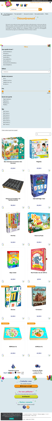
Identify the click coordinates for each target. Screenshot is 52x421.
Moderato (6, 103)
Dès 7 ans (6, 124)
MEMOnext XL (13, 346)
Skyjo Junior (13, 272)
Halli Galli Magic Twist (39, 198)
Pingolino (39, 161)
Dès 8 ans (6, 117)
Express (6, 101)
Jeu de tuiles (7, 61)
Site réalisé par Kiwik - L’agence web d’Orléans (26, 419)
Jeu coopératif (7, 59)
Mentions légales (41, 414)
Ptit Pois (13, 235)
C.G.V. (47, 414)
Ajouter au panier (3, 170)
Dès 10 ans (6, 122)
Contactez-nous (26, 381)
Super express (7, 99)
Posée (5, 104)
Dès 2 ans (6, 111)
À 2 (4, 78)
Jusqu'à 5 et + (7, 82)
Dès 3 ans (6, 113)
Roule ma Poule (39, 235)
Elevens (13, 309)
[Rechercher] (26, 9)
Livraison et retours (28, 414)
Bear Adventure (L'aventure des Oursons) (13, 162)
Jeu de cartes (7, 55)
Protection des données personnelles (23, 415)
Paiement (35, 414)
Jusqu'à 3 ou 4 (7, 80)
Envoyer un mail (26, 386)
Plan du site (34, 415)
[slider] (3, 91)
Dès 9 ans (6, 118)
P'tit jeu (6, 53)
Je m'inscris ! (26, 396)
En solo (5, 84)
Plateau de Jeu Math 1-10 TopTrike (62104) (13, 199)
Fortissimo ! (39, 309)
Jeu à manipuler (7, 64)
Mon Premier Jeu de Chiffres (39, 272)
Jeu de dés (6, 57)
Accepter (11, 418)
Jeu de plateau (7, 51)
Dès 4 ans (6, 115)
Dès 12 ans (6, 120)
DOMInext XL (39, 346)
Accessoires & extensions (10, 63)
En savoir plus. (15, 416)
